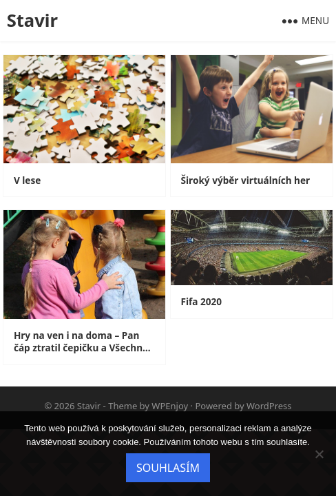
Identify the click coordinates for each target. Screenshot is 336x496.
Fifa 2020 (201, 302)
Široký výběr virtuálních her (246, 180)
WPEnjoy (169, 406)
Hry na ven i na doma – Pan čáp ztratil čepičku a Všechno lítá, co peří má (81, 341)
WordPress (269, 406)
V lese (27, 180)
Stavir (32, 20)
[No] (319, 454)
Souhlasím (168, 467)
